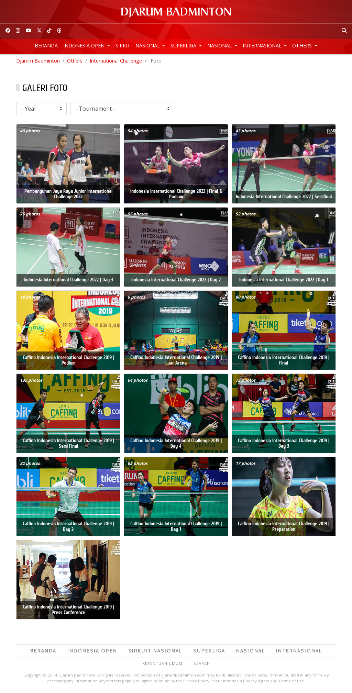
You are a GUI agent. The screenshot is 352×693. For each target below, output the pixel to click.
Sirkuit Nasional (138, 45)
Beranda (46, 45)
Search (202, 664)
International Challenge (116, 61)
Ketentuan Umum (162, 664)
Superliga (184, 45)
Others (302, 45)
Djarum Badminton (38, 61)
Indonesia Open (84, 45)
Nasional (220, 45)
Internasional (263, 45)
